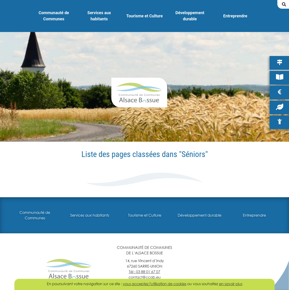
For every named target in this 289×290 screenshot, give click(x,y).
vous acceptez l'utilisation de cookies (154, 283)
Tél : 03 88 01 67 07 (144, 271)
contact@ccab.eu (144, 277)
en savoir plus (230, 283)
